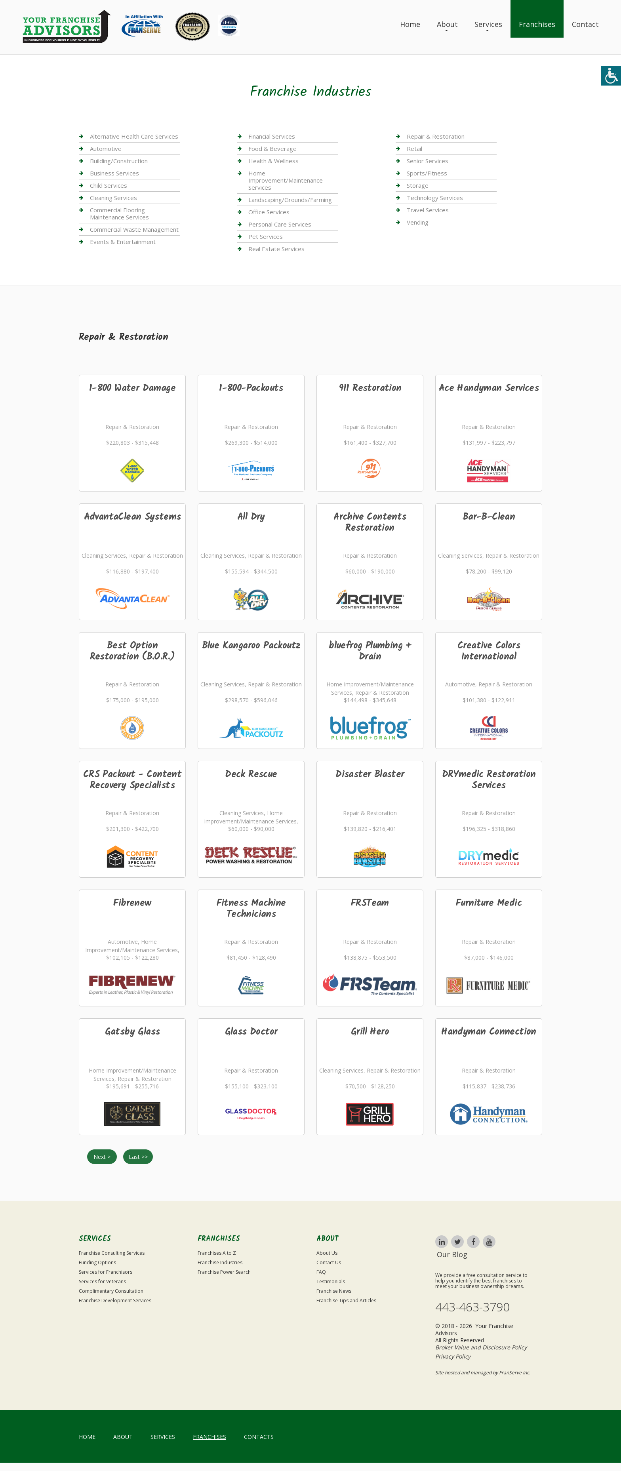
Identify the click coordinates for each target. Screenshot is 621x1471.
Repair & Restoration (436, 136)
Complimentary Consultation (111, 1291)
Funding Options (97, 1262)
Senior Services (427, 161)
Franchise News (333, 1291)
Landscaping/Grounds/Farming (290, 200)
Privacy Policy (453, 1356)
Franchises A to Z (217, 1253)
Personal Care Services (279, 224)
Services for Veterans (102, 1281)
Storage (418, 185)
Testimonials (330, 1281)
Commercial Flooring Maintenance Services (119, 213)
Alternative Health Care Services (134, 136)
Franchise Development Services (115, 1300)
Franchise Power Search (224, 1272)
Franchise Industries (220, 1262)
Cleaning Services (113, 198)
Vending (418, 222)
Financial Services (271, 136)
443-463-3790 (472, 1307)
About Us (326, 1253)
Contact (585, 24)
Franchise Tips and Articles (346, 1300)
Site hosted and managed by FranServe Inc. (482, 1372)
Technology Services (435, 198)
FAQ (321, 1272)
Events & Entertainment (123, 242)
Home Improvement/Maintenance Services (285, 180)
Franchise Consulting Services (112, 1253)
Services (488, 24)
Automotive (106, 148)
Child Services (108, 185)
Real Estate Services (276, 249)
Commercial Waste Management (134, 229)
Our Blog (452, 1254)
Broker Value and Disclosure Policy (481, 1347)
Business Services (114, 173)
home (87, 1437)
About (447, 24)
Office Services (269, 212)
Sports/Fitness (427, 173)
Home (410, 24)
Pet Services (265, 236)
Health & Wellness (273, 161)
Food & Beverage (272, 148)
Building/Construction (119, 161)
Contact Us (328, 1262)
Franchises (537, 24)
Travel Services (428, 210)
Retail (414, 148)
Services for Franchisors (105, 1272)
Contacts (259, 1437)
